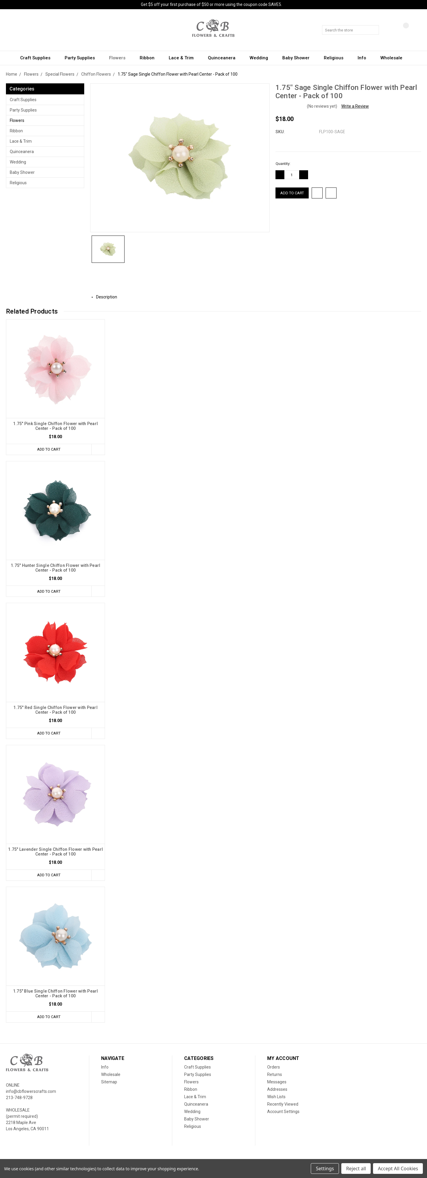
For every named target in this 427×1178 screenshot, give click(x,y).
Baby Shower (298, 58)
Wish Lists (276, 1096)
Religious (336, 58)
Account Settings (283, 1111)
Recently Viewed (282, 1104)
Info (365, 58)
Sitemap (109, 1082)
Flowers (120, 58)
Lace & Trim (184, 58)
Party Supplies (82, 58)
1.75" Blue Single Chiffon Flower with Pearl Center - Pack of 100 (55, 993)
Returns (274, 1074)
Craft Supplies (38, 58)
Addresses (277, 1089)
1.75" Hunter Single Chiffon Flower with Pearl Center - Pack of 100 (55, 568)
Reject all (356, 1168)
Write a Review (355, 106)
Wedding (261, 58)
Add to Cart (48, 449)
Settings (325, 1168)
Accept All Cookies (398, 1168)
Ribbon (150, 58)
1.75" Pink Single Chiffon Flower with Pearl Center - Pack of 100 (55, 426)
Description (109, 297)
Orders (273, 1067)
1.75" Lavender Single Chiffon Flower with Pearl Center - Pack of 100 (55, 851)
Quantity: (282, 163)
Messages (276, 1082)
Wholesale (391, 58)
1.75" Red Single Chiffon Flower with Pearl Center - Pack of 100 (55, 710)
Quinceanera (224, 58)
